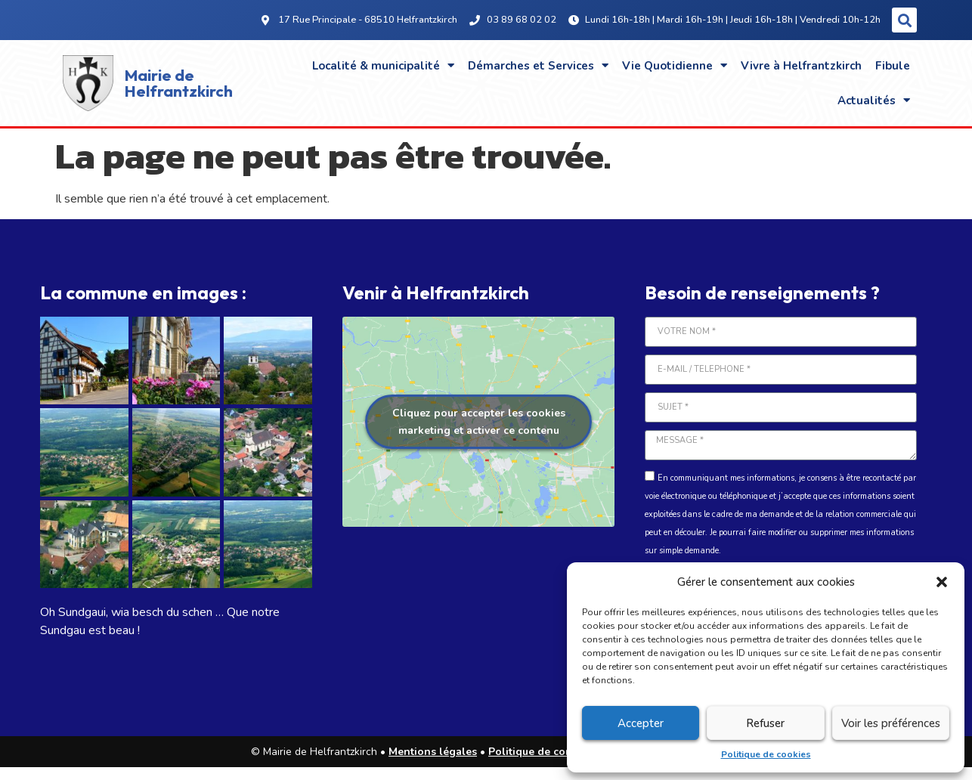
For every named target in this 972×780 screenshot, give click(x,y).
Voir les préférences (890, 723)
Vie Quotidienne (674, 65)
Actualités (873, 100)
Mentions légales (432, 751)
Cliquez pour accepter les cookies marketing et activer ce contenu (478, 422)
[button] (941, 582)
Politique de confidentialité (558, 751)
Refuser (765, 723)
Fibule (892, 65)
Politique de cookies (766, 754)
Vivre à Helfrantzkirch (801, 65)
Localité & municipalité (383, 65)
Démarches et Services (538, 65)
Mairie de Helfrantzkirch (179, 83)
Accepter (641, 723)
